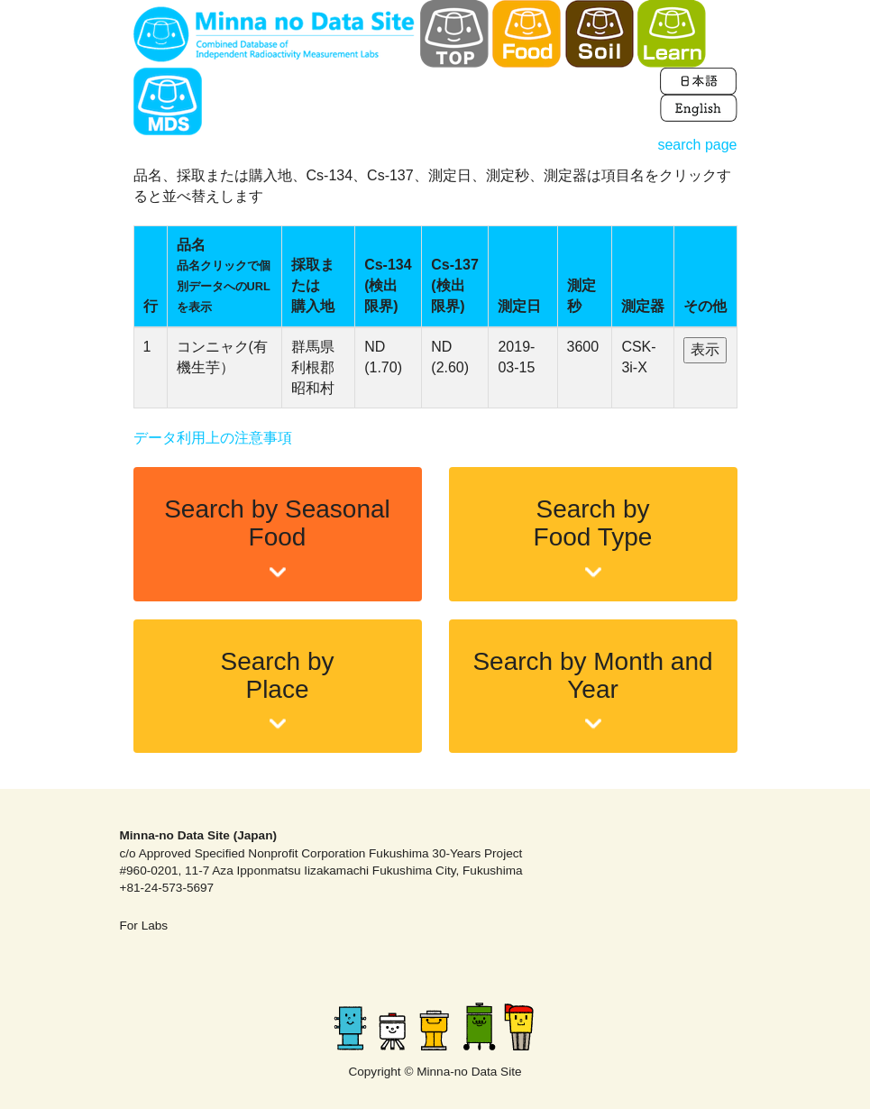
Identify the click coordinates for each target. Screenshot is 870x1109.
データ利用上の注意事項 (212, 437)
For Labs (144, 925)
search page (697, 144)
